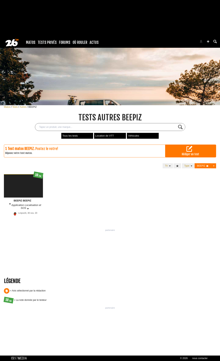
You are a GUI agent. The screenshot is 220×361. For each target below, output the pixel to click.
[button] (208, 41)
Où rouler (80, 42)
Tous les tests (70, 135)
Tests (15, 107)
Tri (167, 165)
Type (188, 165)
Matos (30, 42)
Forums (64, 42)
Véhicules (133, 135)
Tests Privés (47, 42)
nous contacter (200, 358)
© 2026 (184, 358)
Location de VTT (104, 135)
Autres (23, 107)
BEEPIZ (32, 107)
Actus (94, 42)
